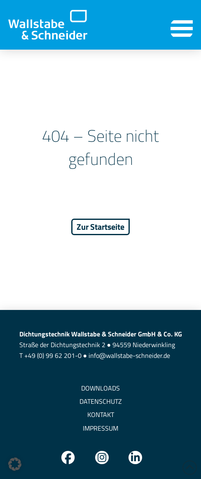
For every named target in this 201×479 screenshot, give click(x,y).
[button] (182, 28)
